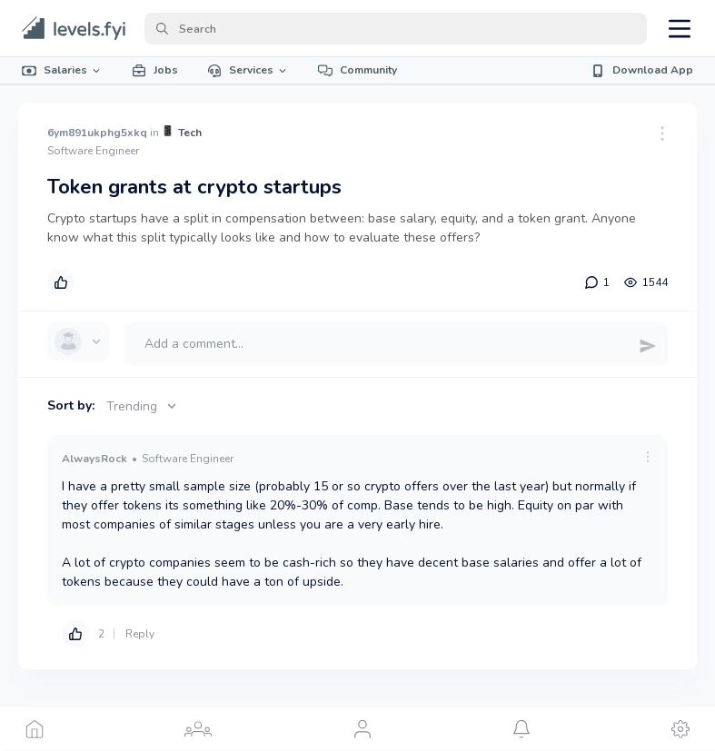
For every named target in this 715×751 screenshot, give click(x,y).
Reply (139, 634)
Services (248, 70)
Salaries (62, 70)
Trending (143, 406)
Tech (190, 132)
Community (357, 70)
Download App (642, 70)
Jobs (155, 70)
